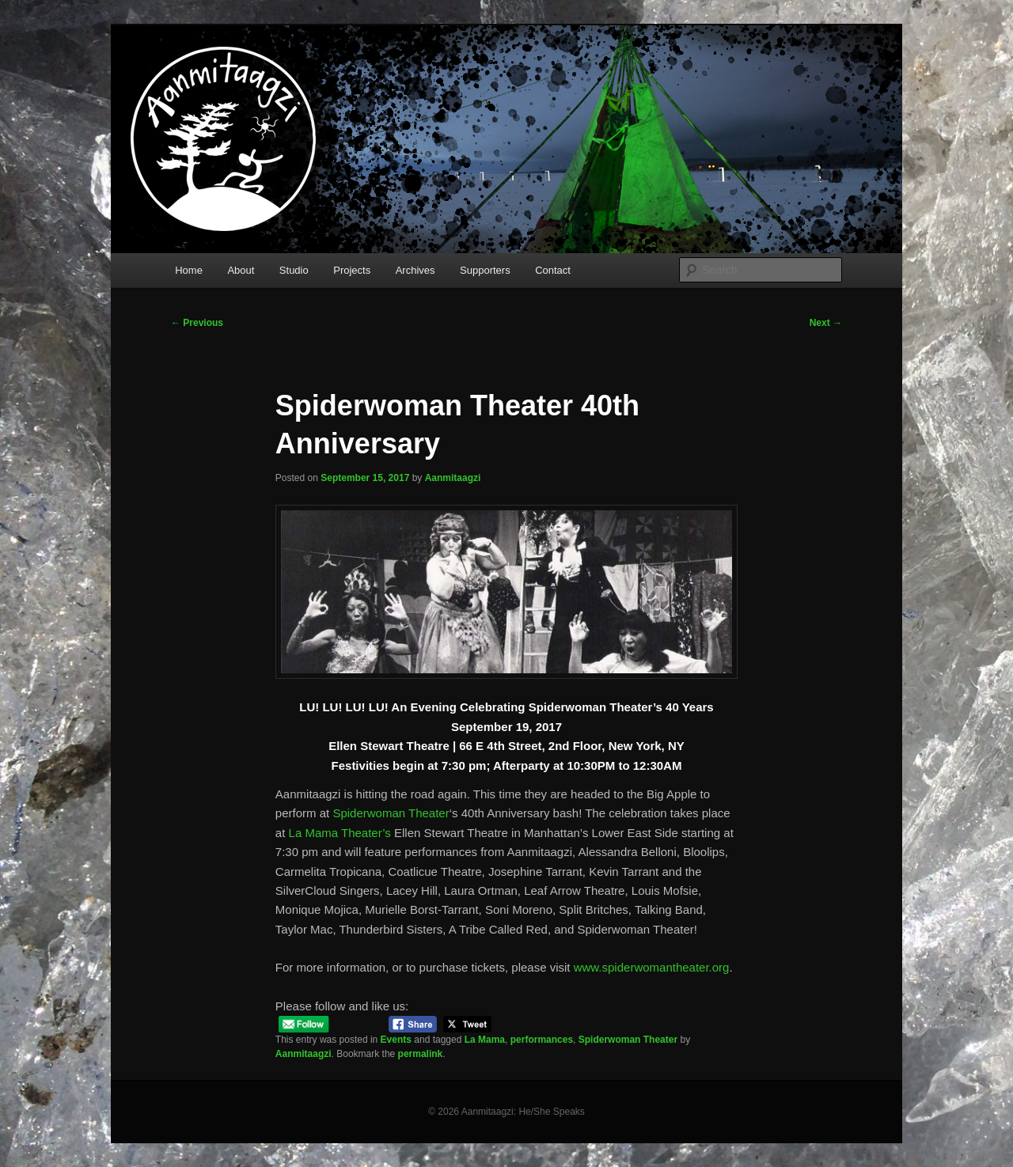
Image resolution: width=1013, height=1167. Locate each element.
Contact (553, 270)
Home (189, 270)
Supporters (485, 270)
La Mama (485, 1039)
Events (396, 1039)
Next (826, 322)
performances (541, 1039)
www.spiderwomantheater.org (652, 967)
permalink (420, 1053)
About (240, 270)
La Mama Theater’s (340, 832)
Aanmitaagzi (453, 477)
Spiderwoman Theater (390, 813)
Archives (415, 270)
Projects (351, 270)
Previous (197, 322)
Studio (294, 270)
